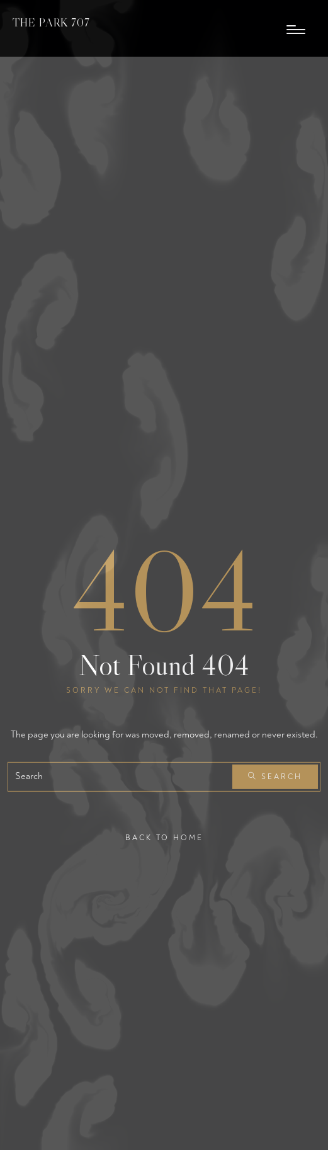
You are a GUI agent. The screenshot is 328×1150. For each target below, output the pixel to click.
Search (275, 777)
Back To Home (164, 837)
